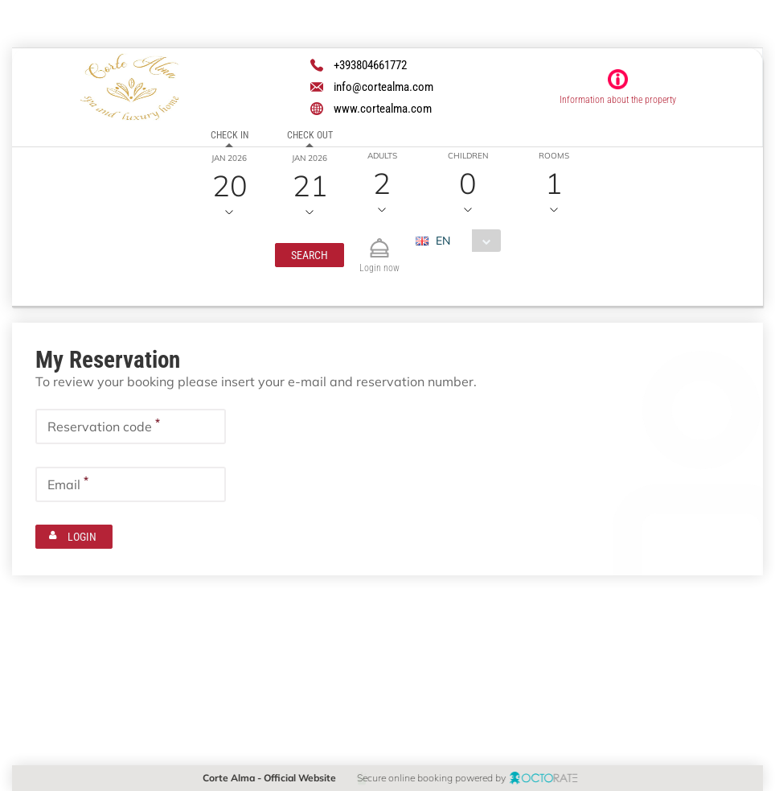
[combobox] (464, 240)
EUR (436, 269)
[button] (309, 255)
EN (443, 240)
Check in (229, 135)
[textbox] (130, 426)
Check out (309, 135)
